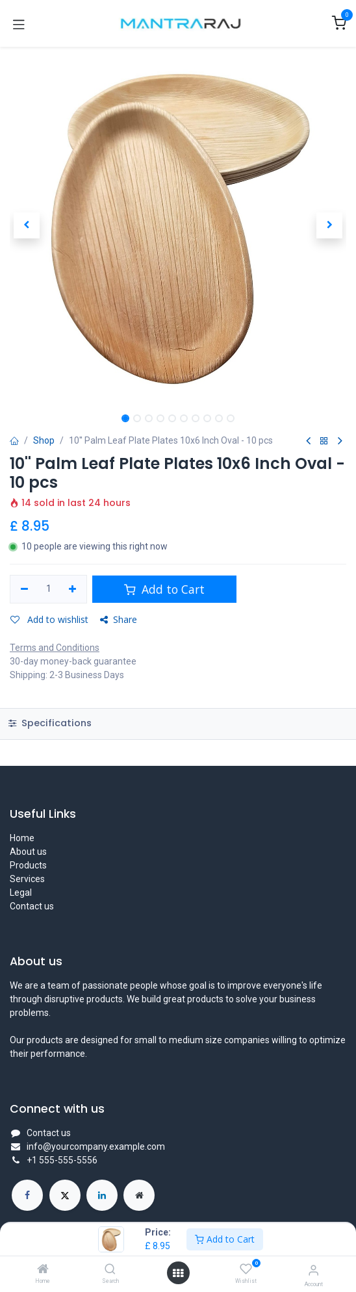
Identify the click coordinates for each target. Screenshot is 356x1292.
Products (28, 865)
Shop (44, 440)
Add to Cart (225, 1239)
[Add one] (73, 589)
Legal (21, 892)
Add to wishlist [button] (49, 619)
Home (22, 838)
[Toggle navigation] (19, 23)
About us (28, 851)
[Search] (110, 1270)
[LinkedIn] (102, 1195)
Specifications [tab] (50, 722)
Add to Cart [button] (164, 589)
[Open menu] (178, 1273)
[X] (65, 1195)
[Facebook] (27, 1195)
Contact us (32, 906)
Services (27, 879)
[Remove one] (24, 589)
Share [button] (118, 619)
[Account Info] (313, 1270)
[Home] (43, 1270)
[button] (27, 225)
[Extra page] (139, 1195)
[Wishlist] (246, 1269)
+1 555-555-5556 (62, 1160)
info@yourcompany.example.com (96, 1146)
